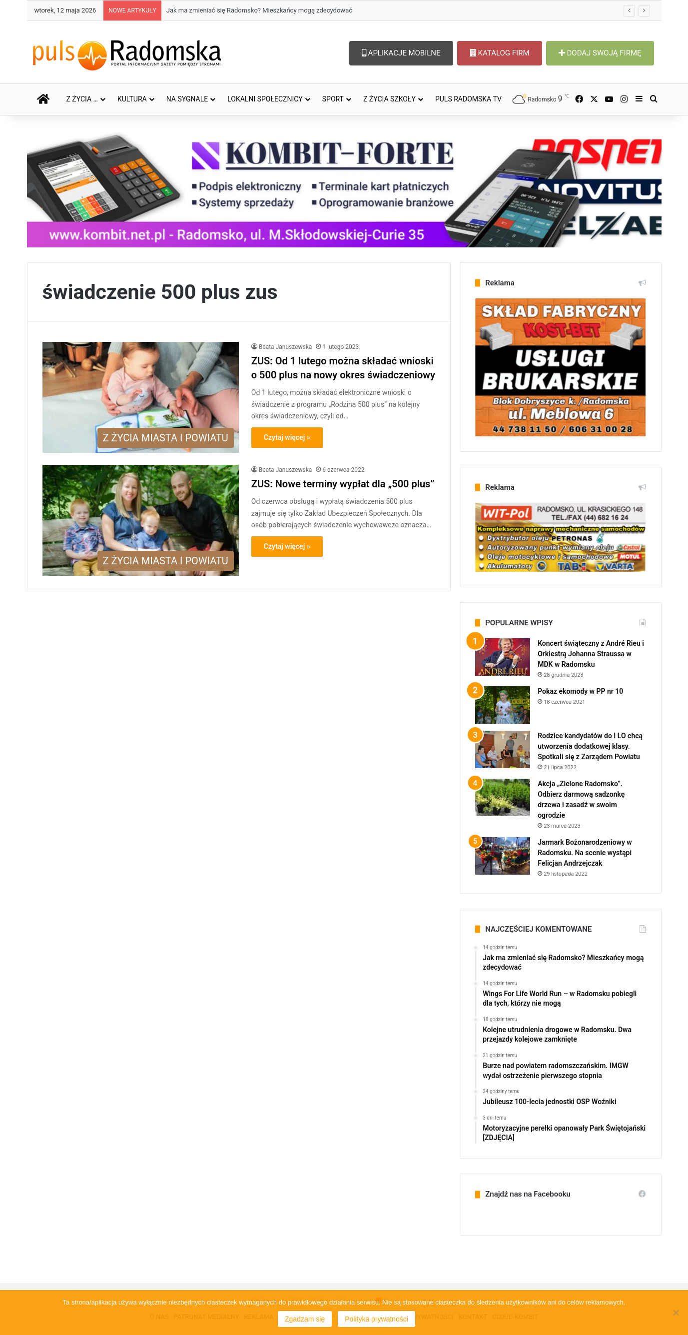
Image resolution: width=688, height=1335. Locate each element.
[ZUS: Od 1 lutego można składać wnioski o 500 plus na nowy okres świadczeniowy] (140, 397)
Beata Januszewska (285, 346)
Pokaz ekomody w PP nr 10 (580, 691)
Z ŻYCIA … (82, 99)
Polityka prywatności (376, 1319)
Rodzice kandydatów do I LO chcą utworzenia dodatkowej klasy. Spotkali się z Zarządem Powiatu (590, 746)
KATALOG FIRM (500, 52)
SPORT (333, 99)
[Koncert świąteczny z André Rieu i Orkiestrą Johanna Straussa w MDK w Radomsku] (502, 657)
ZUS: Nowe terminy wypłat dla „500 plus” (342, 484)
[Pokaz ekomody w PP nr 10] (502, 705)
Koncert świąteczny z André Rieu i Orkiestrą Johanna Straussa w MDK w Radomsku (591, 653)
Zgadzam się (305, 1319)
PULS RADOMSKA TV (468, 99)
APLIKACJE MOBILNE (401, 52)
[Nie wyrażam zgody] (676, 1313)
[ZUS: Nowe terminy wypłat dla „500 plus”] (140, 520)
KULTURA (132, 99)
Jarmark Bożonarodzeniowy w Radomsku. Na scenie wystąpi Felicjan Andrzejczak (585, 852)
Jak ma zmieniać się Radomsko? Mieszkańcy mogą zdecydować (259, 10)
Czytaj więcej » (287, 437)
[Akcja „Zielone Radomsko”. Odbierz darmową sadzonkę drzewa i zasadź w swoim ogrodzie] (502, 797)
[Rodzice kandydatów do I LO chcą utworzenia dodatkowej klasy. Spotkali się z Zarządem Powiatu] (502, 749)
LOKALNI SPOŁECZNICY (265, 99)
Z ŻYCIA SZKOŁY (389, 99)
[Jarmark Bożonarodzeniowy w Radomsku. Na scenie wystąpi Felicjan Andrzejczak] (502, 856)
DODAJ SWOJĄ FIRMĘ (600, 52)
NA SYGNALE (187, 99)
